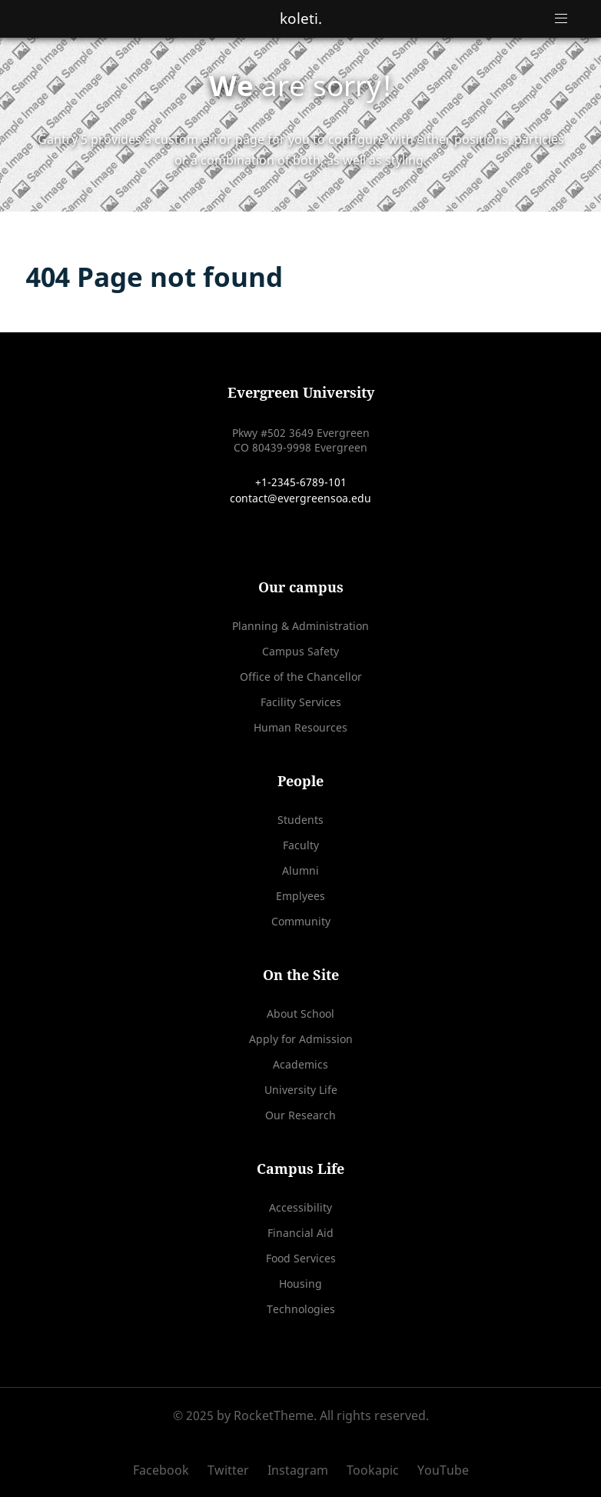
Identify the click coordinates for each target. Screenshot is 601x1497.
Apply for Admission (301, 1039)
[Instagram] (299, 1470)
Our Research (300, 1115)
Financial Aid (300, 1232)
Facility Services (301, 702)
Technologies (301, 1309)
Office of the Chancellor (301, 676)
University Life (300, 1089)
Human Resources (300, 727)
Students (300, 819)
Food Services (301, 1258)
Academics (300, 1064)
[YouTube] (439, 1470)
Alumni (300, 870)
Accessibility (300, 1207)
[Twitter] (230, 1470)
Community (300, 921)
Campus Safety (300, 651)
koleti (301, 18)
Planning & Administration (300, 625)
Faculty (301, 845)
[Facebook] (166, 1470)
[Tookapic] (374, 1470)
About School (300, 1013)
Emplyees (300, 896)
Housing (300, 1283)
